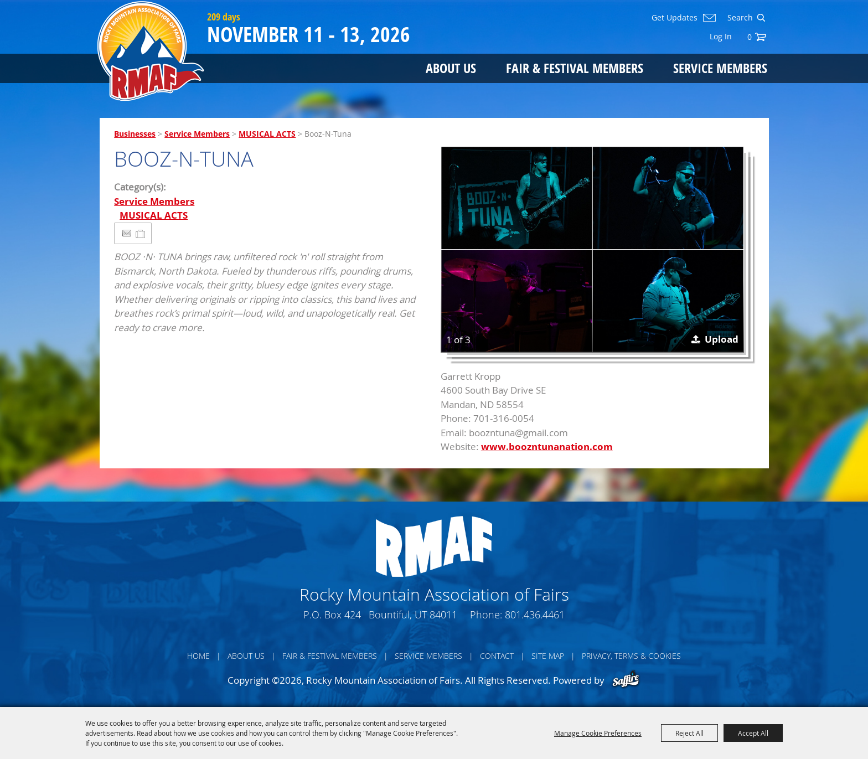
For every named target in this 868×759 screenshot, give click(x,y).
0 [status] (749, 37)
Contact (497, 655)
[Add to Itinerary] (141, 233)
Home (198, 655)
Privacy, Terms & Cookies (631, 655)
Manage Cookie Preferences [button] (598, 733)
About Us (451, 68)
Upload (721, 339)
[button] (592, 249)
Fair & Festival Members (574, 68)
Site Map (547, 655)
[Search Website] (739, 17)
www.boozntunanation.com (547, 446)
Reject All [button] (689, 733)
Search (761, 18)
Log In (721, 36)
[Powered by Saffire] (625, 680)
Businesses (135, 133)
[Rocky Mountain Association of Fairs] (150, 51)
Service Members (720, 68)
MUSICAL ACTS (267, 133)
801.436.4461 (535, 614)
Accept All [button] (753, 733)
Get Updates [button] (675, 18)
